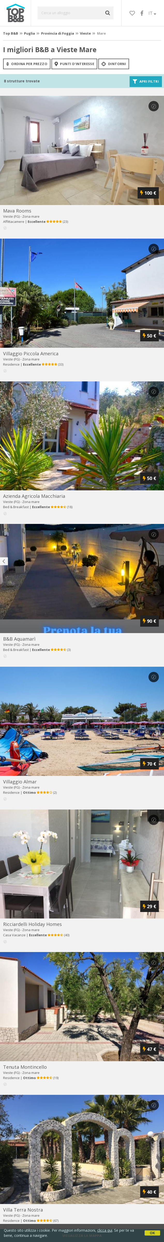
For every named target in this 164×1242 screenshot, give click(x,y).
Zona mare (31, 216)
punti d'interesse (74, 63)
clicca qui (104, 1230)
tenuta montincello (25, 1067)
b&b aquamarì (19, 639)
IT (152, 13)
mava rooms (17, 211)
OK (152, 1232)
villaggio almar (20, 782)
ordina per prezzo (26, 63)
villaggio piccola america (30, 353)
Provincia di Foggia (57, 33)
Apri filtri (146, 81)
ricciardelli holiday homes (32, 924)
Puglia (29, 33)
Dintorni (113, 63)
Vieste (85, 33)
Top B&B (10, 33)
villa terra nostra (23, 1210)
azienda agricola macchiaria (34, 496)
